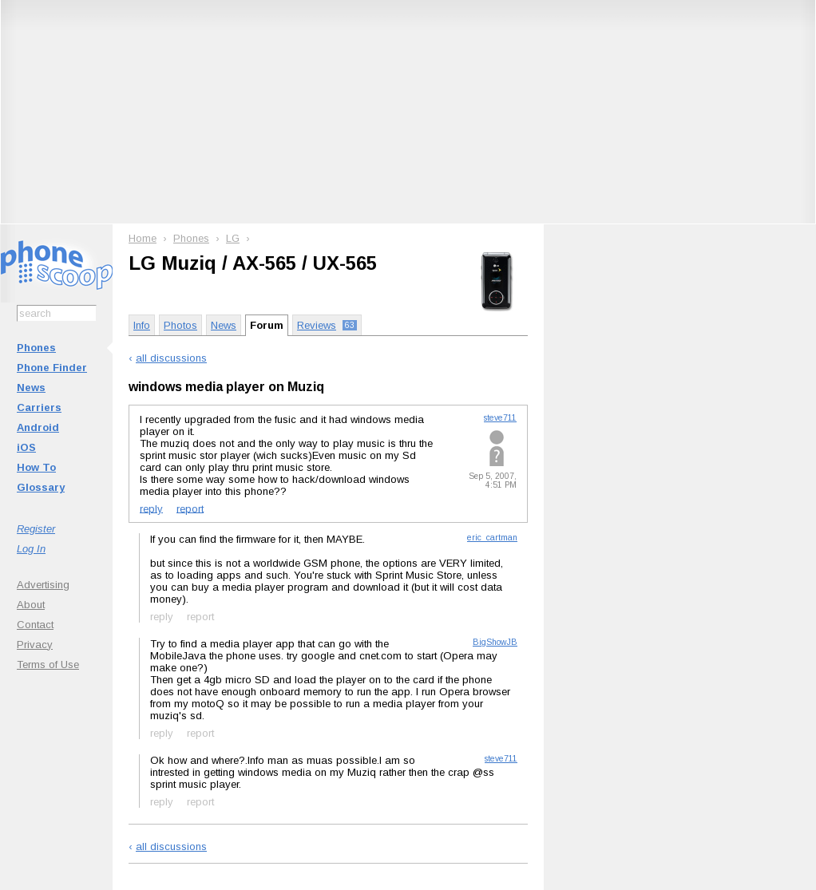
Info (141, 325)
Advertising (43, 585)
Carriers (39, 407)
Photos (180, 325)
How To (36, 467)
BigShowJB (495, 642)
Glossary (41, 487)
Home (142, 238)
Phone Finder (52, 368)
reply (151, 508)
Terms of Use (48, 664)
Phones (36, 348)
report (190, 508)
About (31, 605)
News (31, 388)
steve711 (500, 417)
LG (233, 238)
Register (36, 529)
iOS (26, 447)
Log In (31, 549)
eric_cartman (492, 537)
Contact (35, 625)
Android (38, 427)
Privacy (35, 645)
